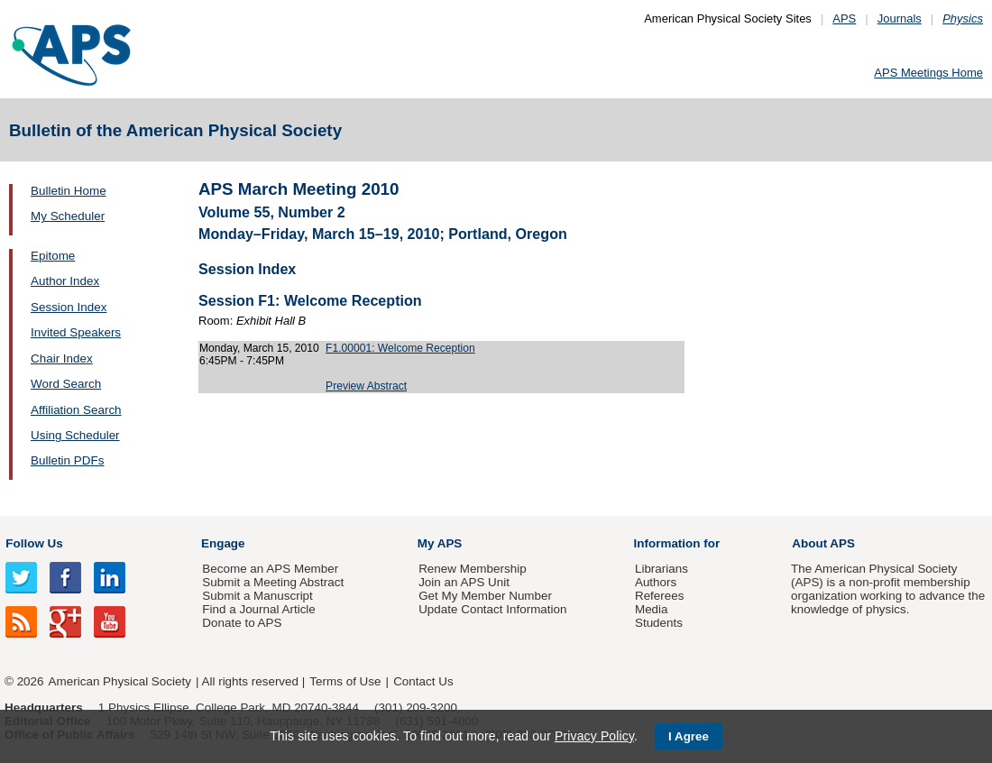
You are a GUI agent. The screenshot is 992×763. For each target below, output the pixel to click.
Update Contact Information (492, 609)
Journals (899, 18)
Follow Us (33, 543)
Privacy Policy (594, 736)
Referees (659, 595)
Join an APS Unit (464, 582)
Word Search (66, 384)
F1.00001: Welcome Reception (400, 348)
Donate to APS (241, 623)
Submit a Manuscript (257, 595)
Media (651, 609)
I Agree (688, 736)
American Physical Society (120, 681)
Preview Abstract (366, 386)
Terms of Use (345, 681)
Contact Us (423, 681)
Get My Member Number (485, 595)
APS (844, 18)
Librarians (661, 568)
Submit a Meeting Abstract (273, 582)
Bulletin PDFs (67, 460)
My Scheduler (68, 216)
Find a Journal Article (258, 609)
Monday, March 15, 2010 (259, 348)
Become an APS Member (270, 568)
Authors (655, 582)
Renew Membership (472, 568)
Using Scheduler (75, 435)
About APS (823, 543)
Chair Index (62, 358)
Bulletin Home (68, 191)
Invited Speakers (76, 332)
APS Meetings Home (928, 72)
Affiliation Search (76, 410)
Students (659, 623)
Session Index (68, 307)
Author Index (65, 281)
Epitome (53, 255)
